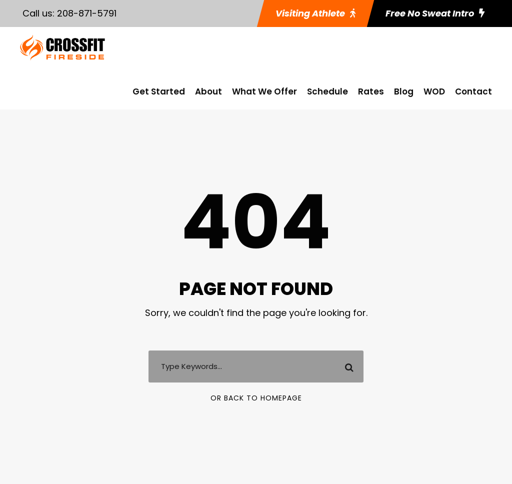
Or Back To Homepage (256, 398)
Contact (473, 92)
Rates (371, 92)
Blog (404, 92)
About (208, 92)
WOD (434, 92)
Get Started (158, 92)
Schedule (327, 92)
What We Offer (264, 92)
